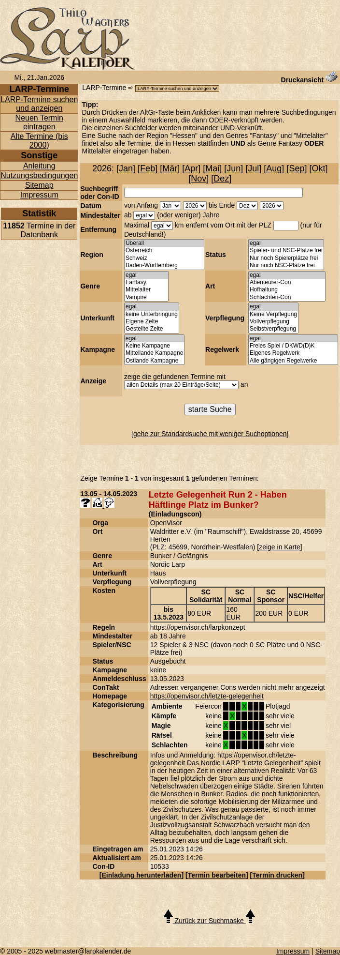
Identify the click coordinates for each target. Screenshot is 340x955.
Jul (253, 168)
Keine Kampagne (154, 345)
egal (286, 243)
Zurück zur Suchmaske (209, 921)
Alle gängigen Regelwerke (293, 360)
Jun (234, 168)
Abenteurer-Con (287, 282)
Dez (221, 178)
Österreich (164, 250)
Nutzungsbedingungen (39, 175)
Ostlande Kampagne (154, 360)
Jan (126, 168)
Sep (296, 168)
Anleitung (39, 166)
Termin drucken (277, 875)
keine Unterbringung (152, 314)
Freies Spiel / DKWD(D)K (293, 345)
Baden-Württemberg (164, 265)
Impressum (39, 195)
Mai (212, 168)
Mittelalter (146, 289)
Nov (198, 178)
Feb (147, 168)
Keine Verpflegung (273, 314)
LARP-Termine (104, 87)
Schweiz (164, 258)
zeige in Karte (279, 547)
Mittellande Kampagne (154, 353)
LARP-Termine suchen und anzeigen (39, 103)
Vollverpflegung (273, 321)
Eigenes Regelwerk (293, 353)
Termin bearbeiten (217, 875)
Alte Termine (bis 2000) (39, 140)
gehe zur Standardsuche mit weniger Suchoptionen (210, 434)
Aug (274, 168)
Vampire (146, 297)
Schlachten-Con (287, 297)
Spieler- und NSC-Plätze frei (286, 250)
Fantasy (146, 282)
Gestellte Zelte (152, 329)
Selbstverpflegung (273, 329)
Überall (164, 243)
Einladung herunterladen (142, 875)
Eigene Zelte (152, 321)
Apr (191, 168)
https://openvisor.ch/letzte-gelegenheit (207, 696)
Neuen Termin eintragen (39, 122)
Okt (318, 168)
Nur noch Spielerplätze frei (286, 258)
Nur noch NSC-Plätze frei (286, 265)
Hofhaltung (287, 289)
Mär (169, 168)
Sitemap (39, 185)
